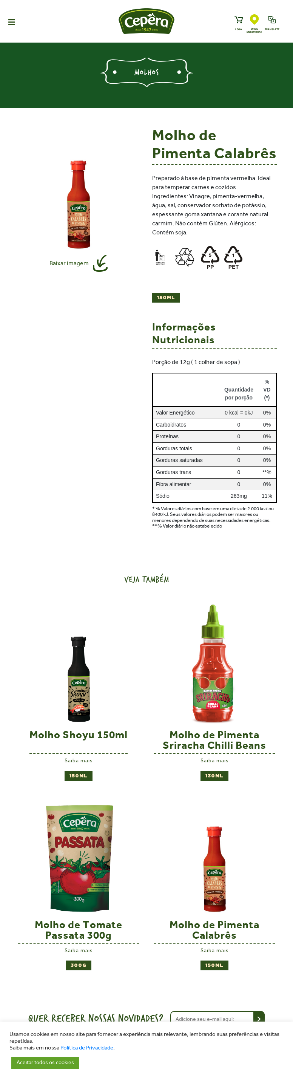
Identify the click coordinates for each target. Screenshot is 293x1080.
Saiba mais (79, 760)
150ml (166, 297)
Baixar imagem (69, 263)
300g (78, 965)
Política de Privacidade (86, 1048)
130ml (214, 776)
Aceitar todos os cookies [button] (45, 1062)
